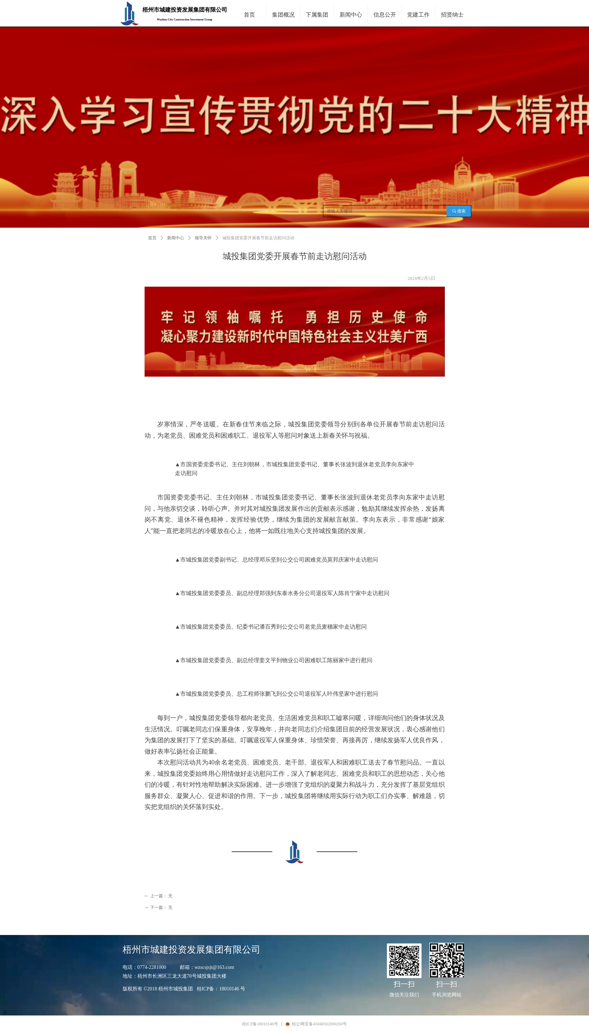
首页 (152, 237)
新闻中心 (175, 237)
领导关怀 (203, 237)
